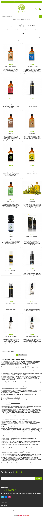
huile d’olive (28, 378)
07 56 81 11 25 (32, 26)
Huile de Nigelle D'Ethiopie (32, 66)
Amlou (25, 19)
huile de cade (8, 404)
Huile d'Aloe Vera (10, 201)
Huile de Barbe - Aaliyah (32, 303)
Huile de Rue (32, 167)
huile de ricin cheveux (15, 403)
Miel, (20, 19)
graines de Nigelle (24, 381)
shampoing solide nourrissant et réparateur (12, 422)
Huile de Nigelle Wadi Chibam (32, 236)
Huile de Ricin (11, 100)
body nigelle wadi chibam (11, 270)
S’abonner (38, 478)
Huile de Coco (32, 133)
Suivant (24, 354)
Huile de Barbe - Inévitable (11, 336)
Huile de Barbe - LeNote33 (32, 336)
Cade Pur (11, 236)
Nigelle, (22, 19)
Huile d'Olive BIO (32, 201)
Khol (18, 19)
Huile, (15, 19)
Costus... (28, 19)
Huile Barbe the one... (32, 100)
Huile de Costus (11, 133)
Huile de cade (11, 167)
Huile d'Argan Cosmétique (10, 66)
